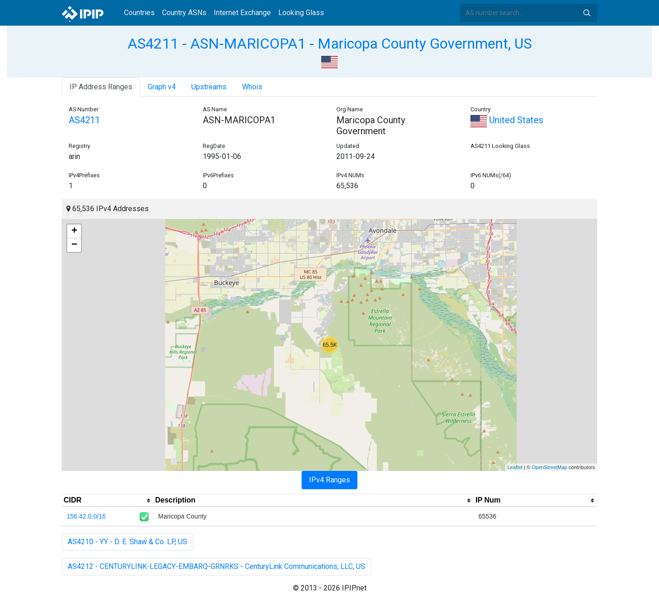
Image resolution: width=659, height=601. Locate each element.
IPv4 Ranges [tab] (329, 479)
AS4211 (84, 120)
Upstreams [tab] (209, 86)
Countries (139, 12)
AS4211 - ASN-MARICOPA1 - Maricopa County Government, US (330, 43)
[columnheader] (107, 500)
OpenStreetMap (549, 467)
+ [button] (74, 231)
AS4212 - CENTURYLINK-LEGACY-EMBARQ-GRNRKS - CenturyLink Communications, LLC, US (216, 566)
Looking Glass (301, 12)
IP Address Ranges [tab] (101, 86)
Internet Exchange (242, 12)
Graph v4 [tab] (162, 86)
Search (587, 13)
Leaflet (515, 467)
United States (506, 120)
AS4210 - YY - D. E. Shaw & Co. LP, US (127, 541)
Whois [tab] (252, 86)
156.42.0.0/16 (86, 516)
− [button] (74, 245)
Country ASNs (184, 12)
